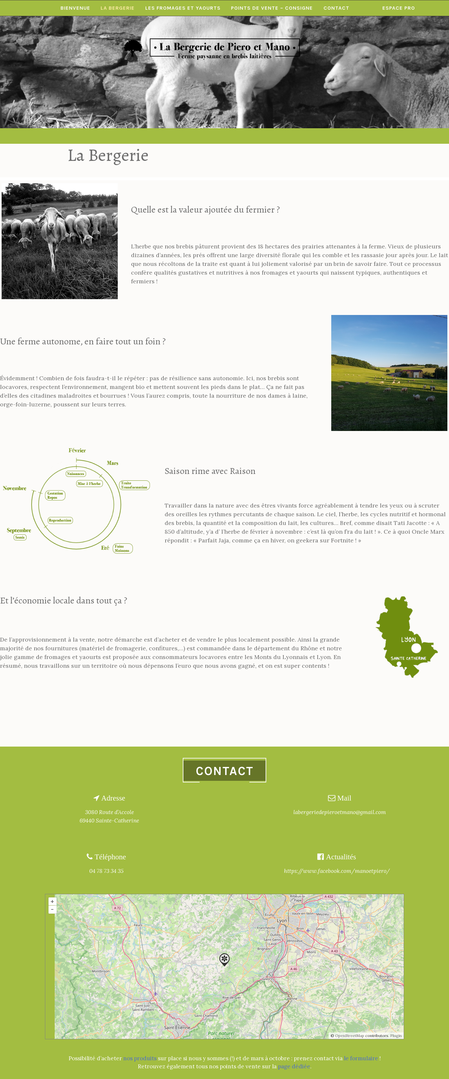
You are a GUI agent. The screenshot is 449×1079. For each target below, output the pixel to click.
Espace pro (400, 135)
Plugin (395, 1035)
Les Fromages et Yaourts (183, 135)
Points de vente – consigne (272, 135)
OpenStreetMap (349, 1035)
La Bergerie (117, 135)
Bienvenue (74, 135)
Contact (337, 135)
